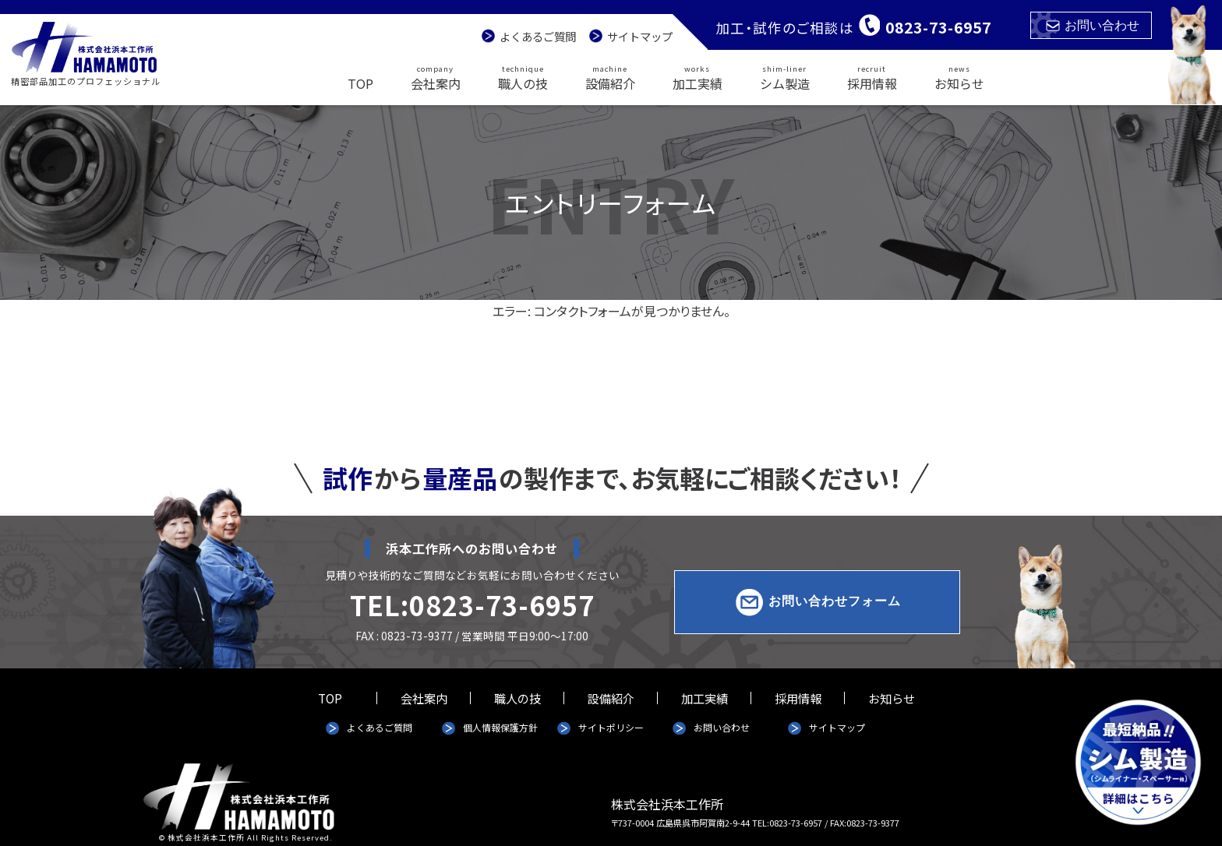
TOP (360, 83)
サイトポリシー (611, 727)
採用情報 (872, 77)
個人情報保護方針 (500, 727)
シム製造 (785, 77)
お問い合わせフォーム (834, 601)
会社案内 (436, 77)
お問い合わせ (1093, 25)
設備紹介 (610, 77)
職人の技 (523, 77)
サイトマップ (640, 36)
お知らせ (959, 77)
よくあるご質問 (538, 36)
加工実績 (697, 77)
